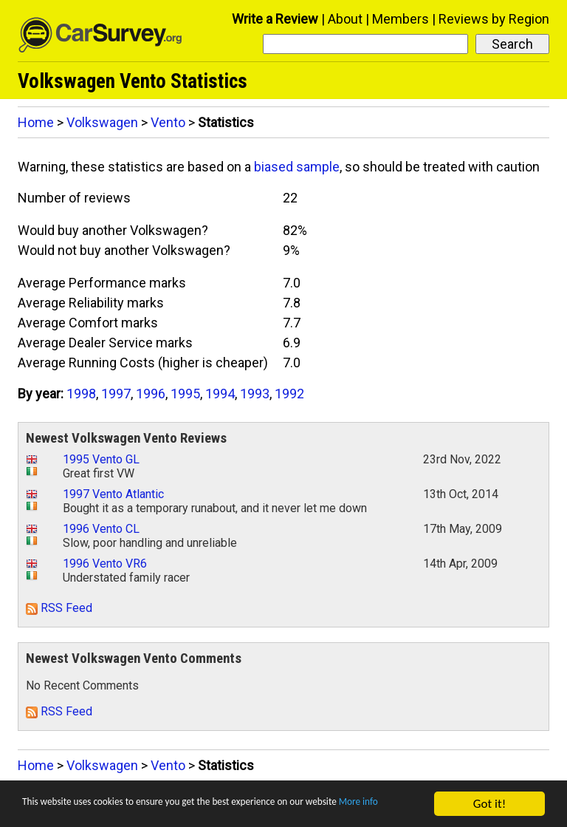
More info (47, 810)
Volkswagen (102, 122)
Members (400, 19)
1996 (150, 393)
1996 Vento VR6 (105, 564)
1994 (220, 393)
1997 (116, 393)
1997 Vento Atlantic (113, 494)
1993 (254, 393)
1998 (81, 393)
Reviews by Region (494, 19)
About (345, 19)
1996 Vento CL (101, 529)
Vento (168, 122)
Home (36, 122)
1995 (185, 393)
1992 (289, 393)
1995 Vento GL (101, 459)
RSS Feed (59, 608)
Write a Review (275, 19)
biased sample (297, 166)
